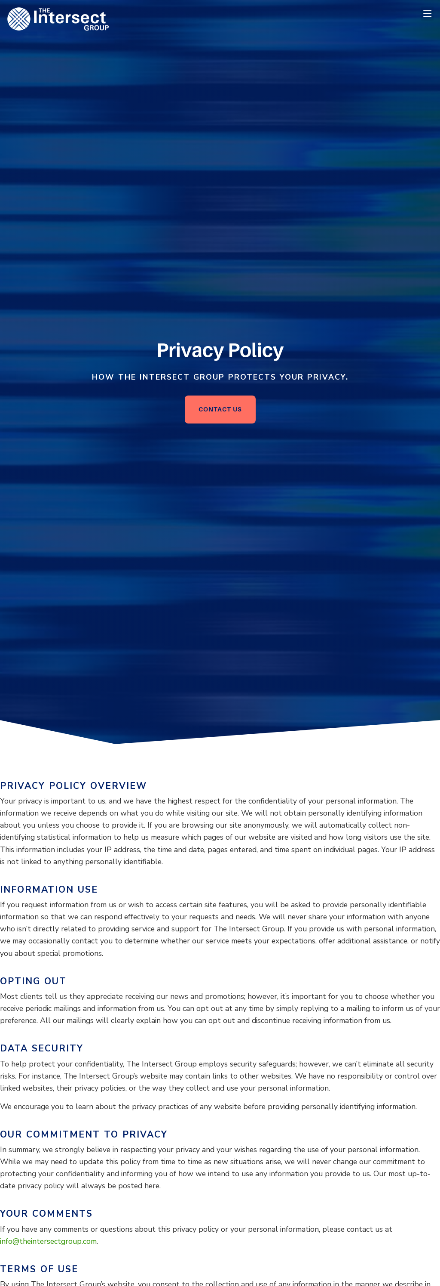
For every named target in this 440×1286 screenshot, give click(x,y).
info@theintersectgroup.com (48, 1241)
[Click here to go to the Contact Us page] (220, 409)
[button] (427, 13)
